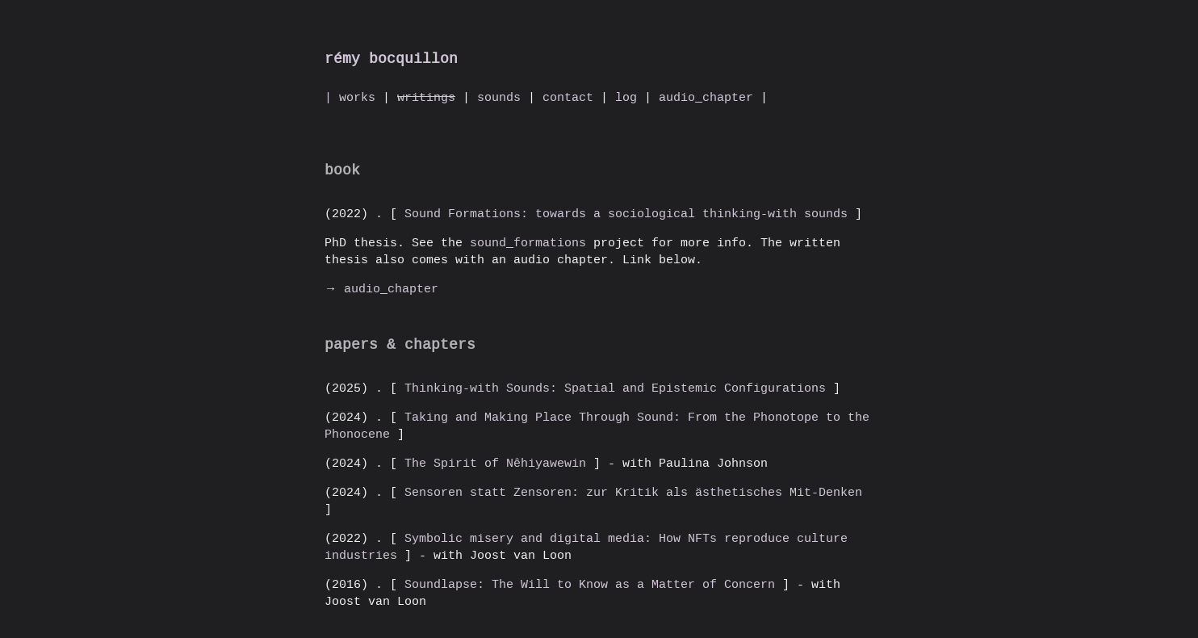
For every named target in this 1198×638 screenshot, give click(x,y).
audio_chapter (706, 97)
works (357, 97)
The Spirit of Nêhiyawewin (495, 463)
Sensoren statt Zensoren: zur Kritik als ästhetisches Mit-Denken (629, 492)
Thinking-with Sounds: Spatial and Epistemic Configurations (615, 388)
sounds (499, 97)
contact (567, 97)
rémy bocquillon (391, 58)
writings (426, 97)
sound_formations (531, 242)
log (626, 97)
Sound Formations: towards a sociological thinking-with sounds (626, 213)
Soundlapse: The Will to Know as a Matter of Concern (589, 584)
